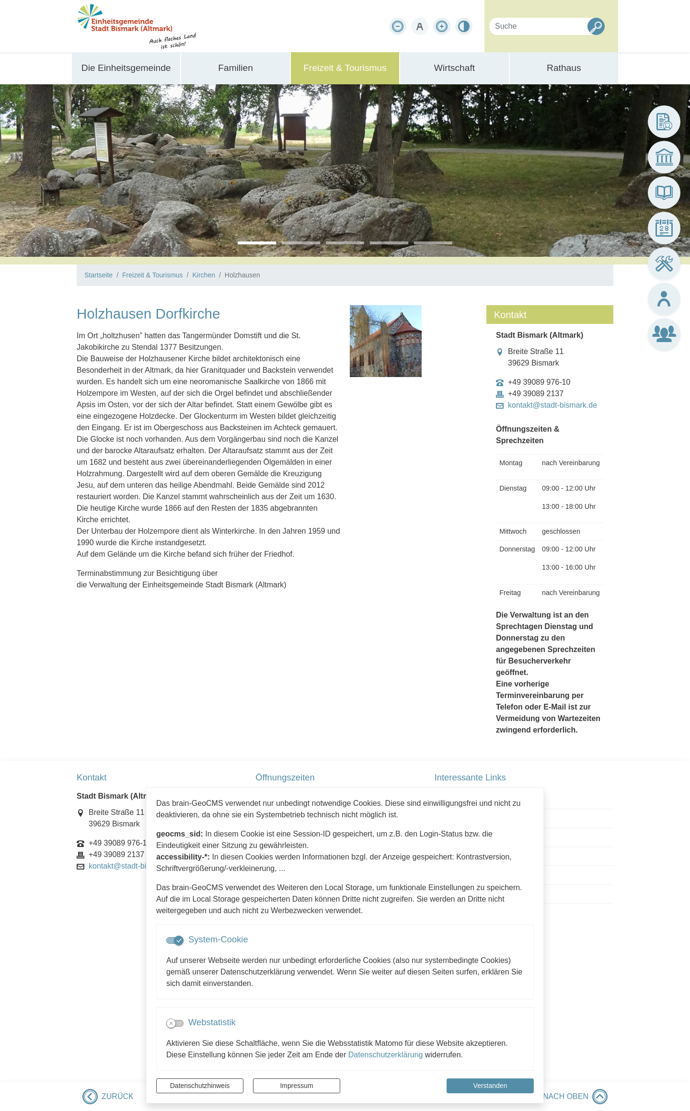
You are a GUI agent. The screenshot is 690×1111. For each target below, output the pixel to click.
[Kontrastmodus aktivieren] (463, 26)
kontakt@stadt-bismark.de (552, 405)
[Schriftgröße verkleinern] (397, 26)
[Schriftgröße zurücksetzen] (419, 26)
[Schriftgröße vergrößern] (441, 26)
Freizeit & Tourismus (152, 275)
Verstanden (490, 1085)
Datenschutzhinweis (200, 1085)
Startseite (98, 275)
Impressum (296, 1085)
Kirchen (203, 275)
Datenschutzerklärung (385, 1055)
